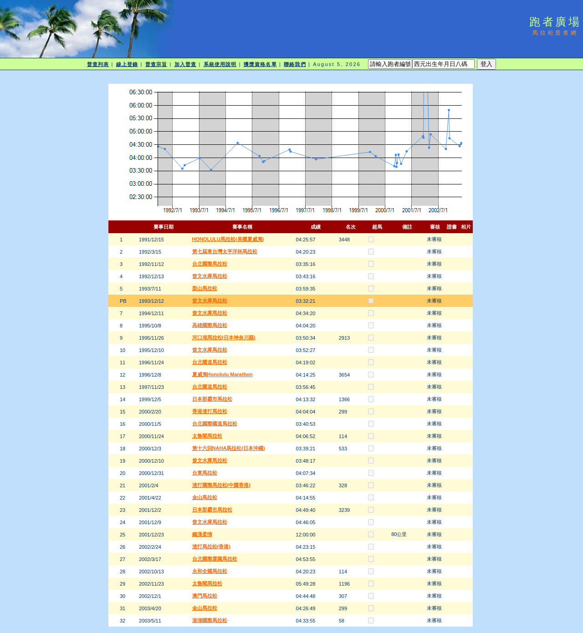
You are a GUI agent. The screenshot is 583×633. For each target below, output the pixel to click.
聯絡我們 (295, 64)
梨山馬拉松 (204, 288)
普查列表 (98, 64)
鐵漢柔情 (202, 534)
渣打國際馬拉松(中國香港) (221, 485)
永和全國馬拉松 (209, 571)
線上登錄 (127, 64)
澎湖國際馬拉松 (209, 620)
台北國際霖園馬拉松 (214, 559)
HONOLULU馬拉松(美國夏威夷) (228, 239)
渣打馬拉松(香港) (211, 546)
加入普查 (185, 64)
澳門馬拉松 (204, 595)
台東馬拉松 (204, 472)
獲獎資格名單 (260, 64)
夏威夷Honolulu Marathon (222, 374)
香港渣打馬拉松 (209, 411)
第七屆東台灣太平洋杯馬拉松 (224, 251)
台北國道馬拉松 (209, 362)
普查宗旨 (156, 64)
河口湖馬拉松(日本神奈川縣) (224, 337)
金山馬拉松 (204, 497)
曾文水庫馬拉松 (209, 276)
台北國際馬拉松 (209, 263)
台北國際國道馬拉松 (214, 423)
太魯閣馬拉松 (207, 436)
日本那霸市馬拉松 (212, 399)
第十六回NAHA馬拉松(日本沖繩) (228, 448)
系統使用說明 (220, 64)
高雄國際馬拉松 (209, 325)
